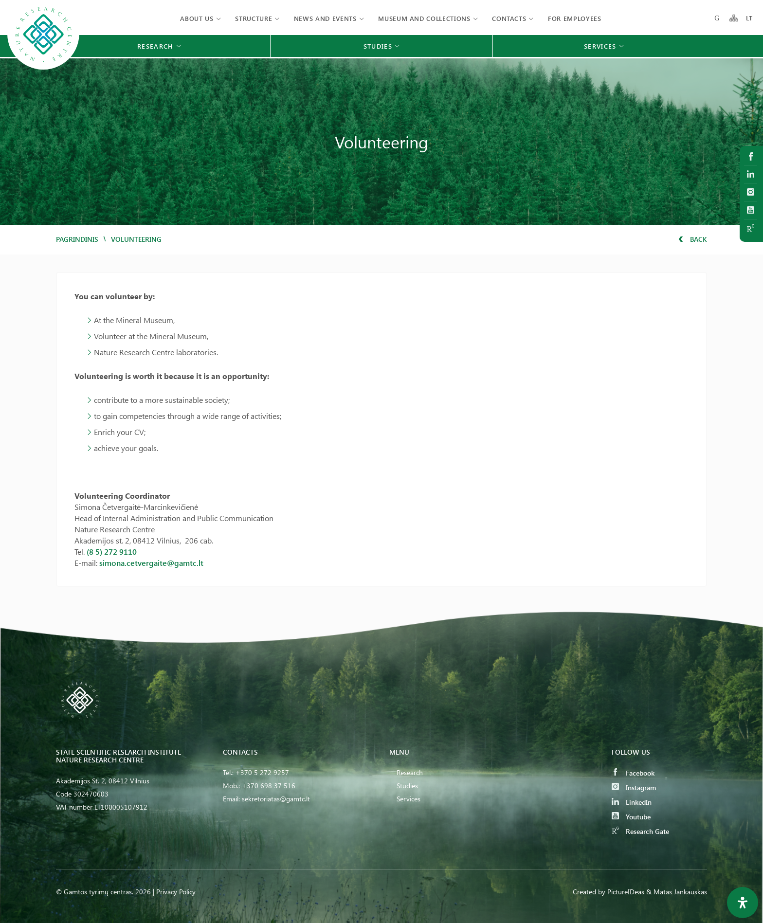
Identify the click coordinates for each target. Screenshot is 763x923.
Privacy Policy (176, 891)
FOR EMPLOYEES (574, 18)
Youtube (631, 816)
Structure (253, 18)
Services (408, 798)
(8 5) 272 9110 (112, 551)
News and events (325, 18)
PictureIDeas (625, 891)
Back (692, 239)
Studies (407, 785)
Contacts (509, 18)
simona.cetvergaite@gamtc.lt (151, 563)
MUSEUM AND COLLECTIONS (424, 18)
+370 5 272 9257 (262, 772)
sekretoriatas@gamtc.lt (276, 798)
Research (410, 772)
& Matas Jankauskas (676, 891)
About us (196, 18)
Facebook (633, 773)
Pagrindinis (77, 239)
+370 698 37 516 (268, 785)
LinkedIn (632, 802)
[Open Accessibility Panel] (742, 902)
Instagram (634, 787)
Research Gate (640, 831)
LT (749, 18)
